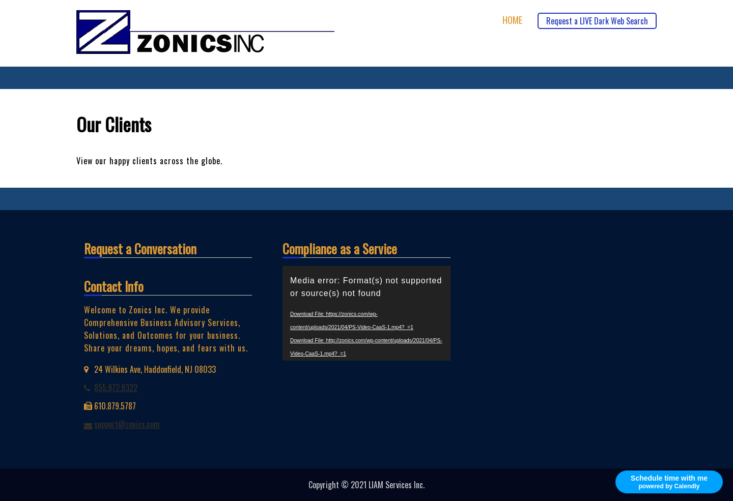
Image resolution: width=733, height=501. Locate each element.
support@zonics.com (127, 424)
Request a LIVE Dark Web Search (597, 21)
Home (512, 20)
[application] (366, 313)
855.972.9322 (115, 387)
